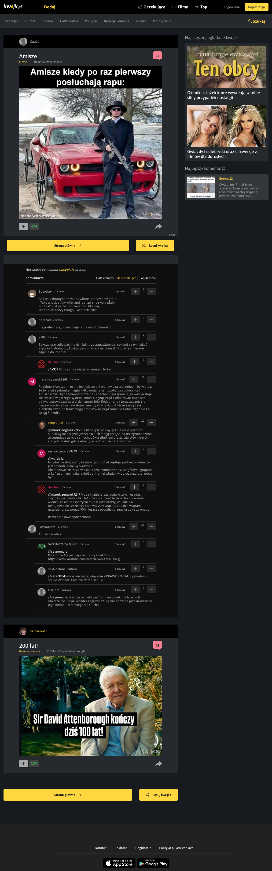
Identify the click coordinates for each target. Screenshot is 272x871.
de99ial (53, 362)
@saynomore (58, 551)
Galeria (47, 21)
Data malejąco (126, 278)
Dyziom (53, 590)
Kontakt (101, 848)
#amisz (57, 62)
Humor (30, 21)
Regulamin (143, 848)
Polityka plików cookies (176, 848)
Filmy (183, 6)
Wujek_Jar (55, 423)
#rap (49, 62)
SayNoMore (47, 527)
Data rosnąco (105, 278)
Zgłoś (172, 234)
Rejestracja (256, 7)
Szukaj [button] (259, 21)
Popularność (148, 278)
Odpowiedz (120, 291)
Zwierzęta (11, 21)
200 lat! (28, 646)
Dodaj (49, 6)
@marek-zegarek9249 (64, 430)
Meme (23, 62)
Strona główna (67, 246)
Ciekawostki (69, 21)
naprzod (45, 320)
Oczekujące (154, 6)
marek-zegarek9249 (53, 379)
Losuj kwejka (155, 246)
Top (203, 6)
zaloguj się (66, 269)
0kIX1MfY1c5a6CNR (62, 544)
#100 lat (52, 651)
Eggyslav (45, 291)
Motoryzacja (162, 21)
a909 (42, 337)
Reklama (121, 848)
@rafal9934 (56, 576)
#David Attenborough (71, 651)
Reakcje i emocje (116, 21)
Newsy (141, 21)
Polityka (91, 21)
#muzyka (39, 62)
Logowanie (232, 7)
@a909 (53, 369)
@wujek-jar (56, 458)
